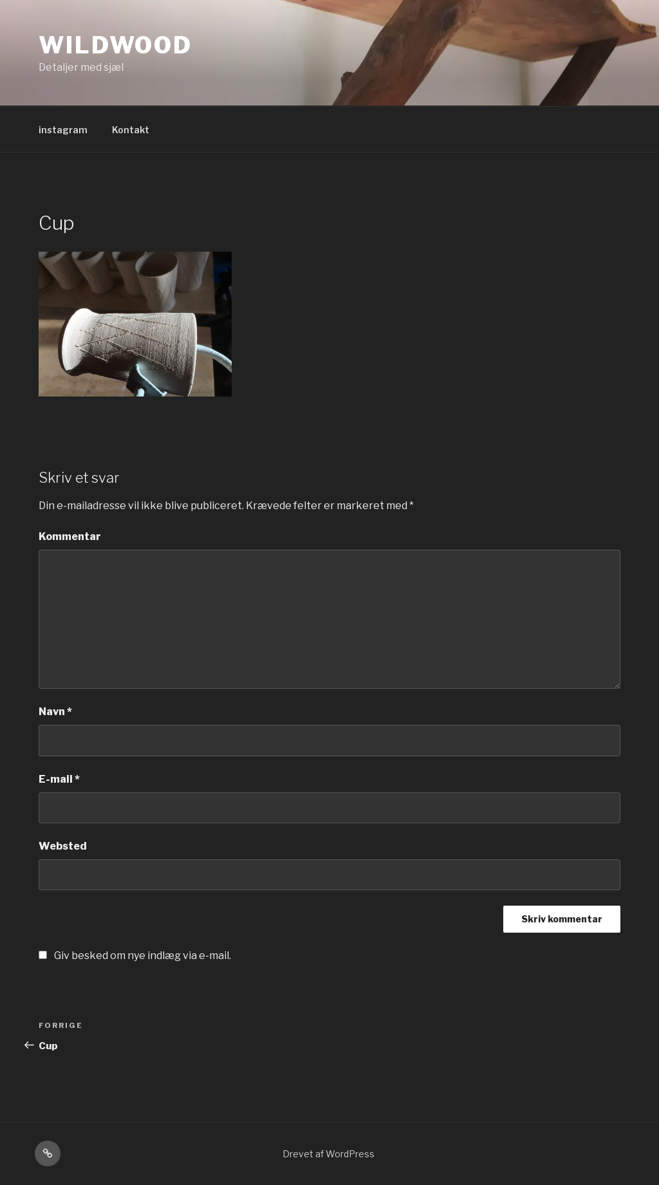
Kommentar (70, 536)
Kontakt (130, 129)
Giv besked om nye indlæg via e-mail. (142, 955)
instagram (63, 129)
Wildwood (115, 45)
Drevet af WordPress (329, 1153)
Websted (63, 846)
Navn (55, 711)
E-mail (59, 779)
